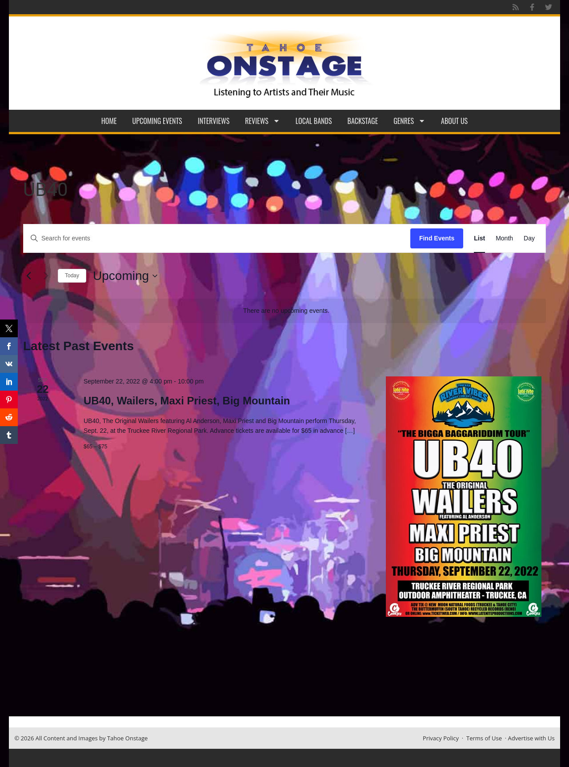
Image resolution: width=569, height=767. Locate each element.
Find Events (436, 238)
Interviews (214, 121)
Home (109, 121)
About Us (454, 121)
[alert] (286, 311)
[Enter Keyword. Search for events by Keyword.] (217, 238)
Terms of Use (484, 738)
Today (72, 275)
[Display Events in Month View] (504, 238)
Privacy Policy (441, 738)
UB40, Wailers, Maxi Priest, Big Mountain (187, 401)
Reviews (262, 121)
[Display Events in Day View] (529, 238)
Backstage (363, 121)
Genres (409, 121)
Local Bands (314, 121)
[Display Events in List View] (479, 238)
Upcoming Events (157, 121)
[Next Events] (45, 276)
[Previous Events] (28, 276)
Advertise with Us (531, 738)
